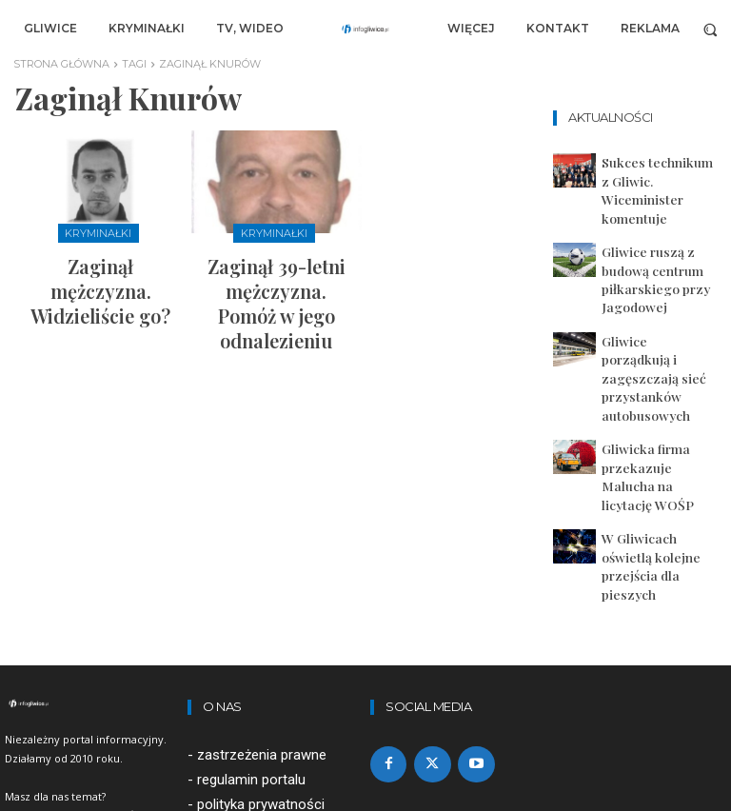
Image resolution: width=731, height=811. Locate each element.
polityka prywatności (261, 628)
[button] (710, 29)
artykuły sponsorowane (270, 653)
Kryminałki (98, 232)
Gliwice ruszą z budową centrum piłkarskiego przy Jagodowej (659, 228)
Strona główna (61, 63)
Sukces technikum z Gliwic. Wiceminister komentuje (647, 173)
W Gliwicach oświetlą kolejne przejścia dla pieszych (649, 407)
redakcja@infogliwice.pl (260, 728)
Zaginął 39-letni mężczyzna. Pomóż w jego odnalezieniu (276, 274)
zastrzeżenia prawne (261, 578)
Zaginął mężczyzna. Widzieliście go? (100, 266)
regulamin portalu (251, 603)
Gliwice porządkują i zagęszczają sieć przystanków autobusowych (646, 290)
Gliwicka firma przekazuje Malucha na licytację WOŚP (653, 352)
